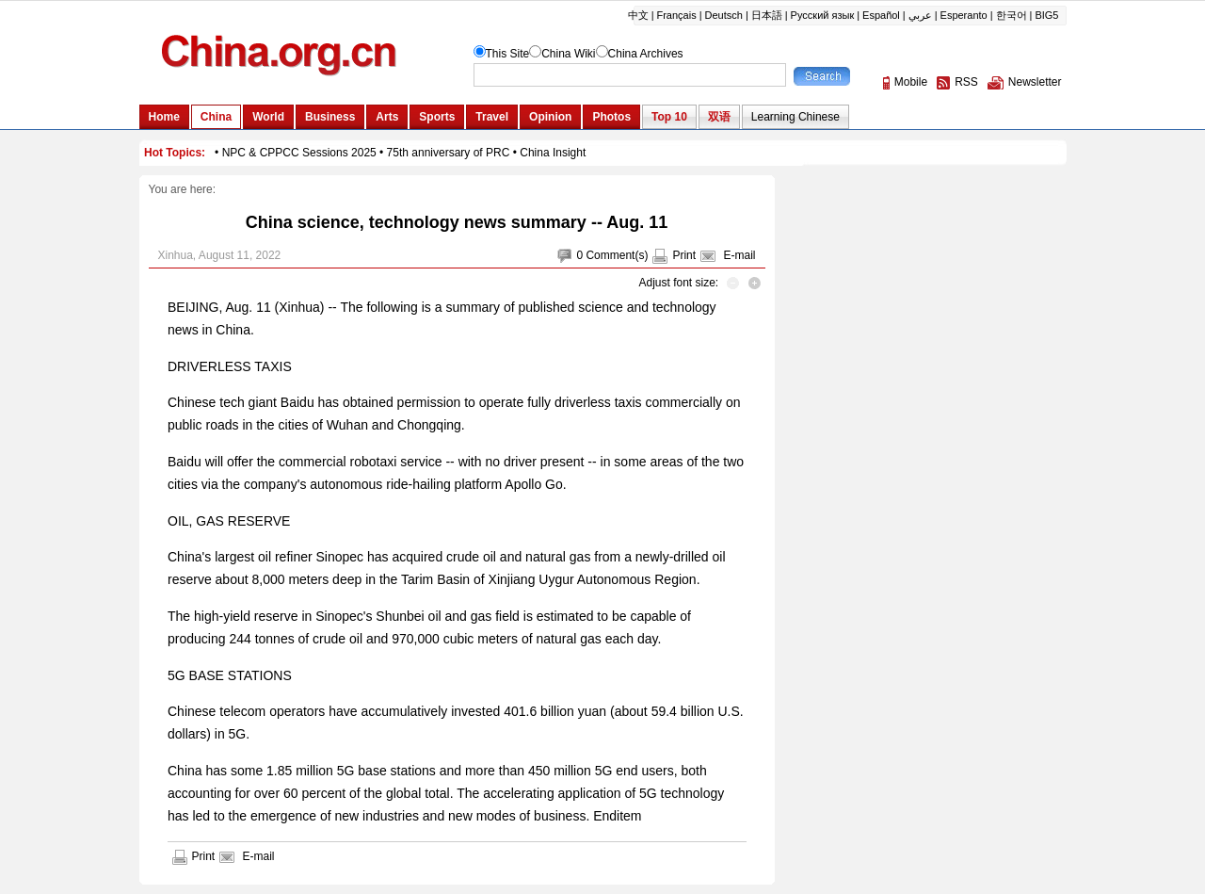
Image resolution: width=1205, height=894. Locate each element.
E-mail (739, 255)
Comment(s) (617, 255)
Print (684, 255)
